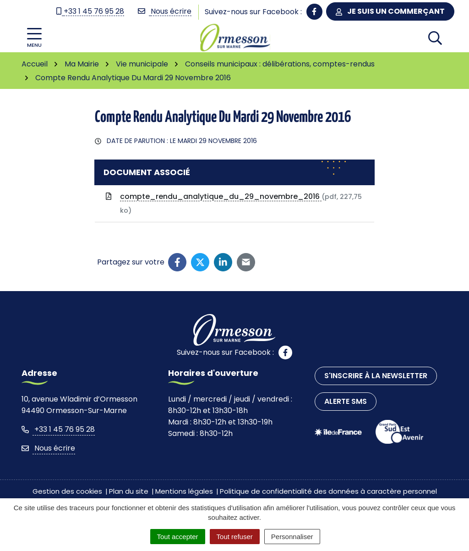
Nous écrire (48, 448)
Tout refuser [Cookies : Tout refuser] (235, 536)
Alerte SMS (345, 401)
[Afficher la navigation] (34, 38)
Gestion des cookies (67, 491)
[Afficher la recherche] (435, 37)
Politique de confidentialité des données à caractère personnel (328, 491)
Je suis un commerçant (390, 11)
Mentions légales (184, 491)
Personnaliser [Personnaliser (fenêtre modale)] (292, 536)
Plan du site (128, 491)
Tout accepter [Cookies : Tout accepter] (177, 536)
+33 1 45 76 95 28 (58, 429)
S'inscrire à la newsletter (375, 375)
